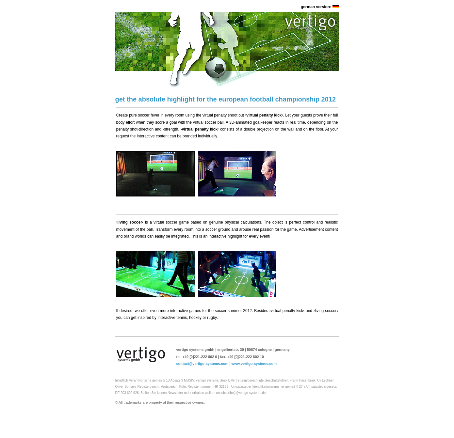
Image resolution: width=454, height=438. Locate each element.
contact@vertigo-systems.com (202, 364)
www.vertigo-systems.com (254, 364)
